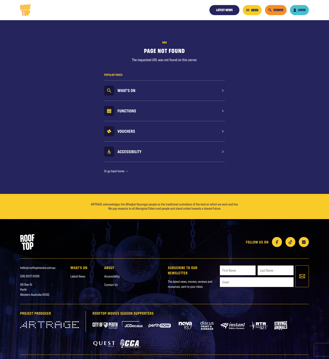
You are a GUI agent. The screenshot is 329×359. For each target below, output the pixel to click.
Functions (127, 110)
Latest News (224, 10)
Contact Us (111, 285)
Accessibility (130, 151)
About (109, 267)
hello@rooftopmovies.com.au (37, 268)
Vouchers (126, 131)
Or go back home (116, 171)
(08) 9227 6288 (29, 276)
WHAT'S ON (78, 267)
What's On (127, 90)
